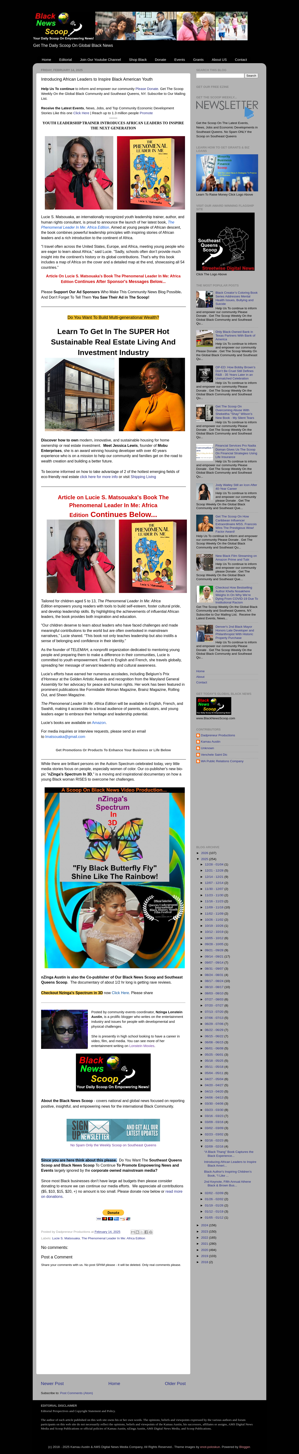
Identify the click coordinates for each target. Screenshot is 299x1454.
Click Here (81, 113)
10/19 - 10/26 (214, 925)
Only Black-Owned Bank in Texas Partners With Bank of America (235, 335)
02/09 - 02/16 (214, 1146)
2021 (205, 1243)
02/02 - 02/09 (214, 1193)
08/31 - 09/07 (214, 968)
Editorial (65, 60)
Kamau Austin (210, 741)
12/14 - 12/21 (214, 877)
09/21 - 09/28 (214, 950)
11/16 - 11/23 (214, 901)
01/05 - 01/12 (214, 1217)
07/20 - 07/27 (214, 1005)
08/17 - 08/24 (214, 981)
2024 (205, 1225)
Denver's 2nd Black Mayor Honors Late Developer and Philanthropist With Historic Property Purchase (234, 632)
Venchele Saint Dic (214, 754)
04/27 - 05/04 (214, 1079)
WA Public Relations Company (222, 761)
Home (46, 60)
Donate (160, 60)
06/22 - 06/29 (214, 1030)
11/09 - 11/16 (214, 907)
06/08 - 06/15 (214, 1042)
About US (219, 60)
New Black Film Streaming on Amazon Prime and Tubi (236, 557)
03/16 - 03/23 (214, 1116)
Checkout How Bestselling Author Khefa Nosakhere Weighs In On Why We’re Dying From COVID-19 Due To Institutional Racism (236, 595)
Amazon (99, 723)
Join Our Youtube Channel (100, 60)
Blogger (244, 1447)
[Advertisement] (247, 804)
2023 (205, 1231)
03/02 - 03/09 (214, 1128)
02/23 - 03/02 (214, 1134)
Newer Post (52, 1383)
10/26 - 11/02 (214, 919)
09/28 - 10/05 (214, 944)
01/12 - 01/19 (214, 1211)
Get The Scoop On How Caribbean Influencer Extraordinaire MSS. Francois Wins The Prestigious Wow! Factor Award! (235, 524)
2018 (205, 1262)
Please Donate (146, 89)
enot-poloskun (210, 1447)
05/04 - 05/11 (214, 1073)
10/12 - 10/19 (214, 932)
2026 (205, 853)
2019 (205, 1256)
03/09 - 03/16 (214, 1122)
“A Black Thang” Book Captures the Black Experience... (228, 1153)
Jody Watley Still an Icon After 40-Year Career (236, 486)
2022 (205, 1237)
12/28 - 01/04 (214, 864)
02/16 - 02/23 (214, 1140)
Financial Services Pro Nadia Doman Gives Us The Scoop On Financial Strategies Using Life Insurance (236, 451)
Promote (146, 113)
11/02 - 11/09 (214, 913)
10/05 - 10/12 (214, 938)
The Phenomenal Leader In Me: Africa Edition (113, 1238)
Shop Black (138, 60)
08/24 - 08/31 (214, 975)
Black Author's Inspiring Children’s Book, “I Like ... (228, 1173)
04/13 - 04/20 (214, 1091)
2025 (205, 859)
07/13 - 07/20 (214, 1011)
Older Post (175, 1383)
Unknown (207, 748)
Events (179, 60)
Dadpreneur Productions (218, 735)
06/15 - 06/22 (214, 1036)
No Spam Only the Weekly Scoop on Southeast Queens (113, 1145)
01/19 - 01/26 (214, 1205)
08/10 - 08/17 (214, 987)
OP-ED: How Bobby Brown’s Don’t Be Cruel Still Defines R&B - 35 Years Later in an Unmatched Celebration (235, 372)
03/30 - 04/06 (214, 1103)
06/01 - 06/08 (214, 1048)
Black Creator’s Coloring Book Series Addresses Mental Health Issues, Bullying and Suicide (236, 298)
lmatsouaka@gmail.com (65, 737)
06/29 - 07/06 (214, 1024)
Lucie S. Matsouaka (66, 1238)
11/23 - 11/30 (214, 895)
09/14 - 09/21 (214, 956)
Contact (241, 60)
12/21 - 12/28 (214, 870)
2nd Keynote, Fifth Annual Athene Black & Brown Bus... (227, 1183)
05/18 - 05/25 (214, 1060)
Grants (198, 60)
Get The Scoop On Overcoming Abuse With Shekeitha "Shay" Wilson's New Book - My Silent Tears (234, 412)
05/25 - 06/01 (214, 1054)
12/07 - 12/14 (214, 883)
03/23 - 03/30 (214, 1110)
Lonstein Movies (141, 1046)
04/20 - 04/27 (214, 1085)
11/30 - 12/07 (214, 889)
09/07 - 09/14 (214, 962)
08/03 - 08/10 (214, 993)
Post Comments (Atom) (76, 1393)
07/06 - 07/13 (214, 1018)
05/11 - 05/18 (214, 1066)
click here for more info (99, 477)
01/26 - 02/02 (214, 1199)
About (200, 677)
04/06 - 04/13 (214, 1097)
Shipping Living (143, 477)
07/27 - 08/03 (214, 999)
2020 (205, 1250)
